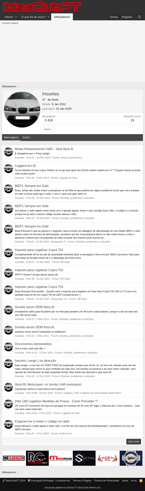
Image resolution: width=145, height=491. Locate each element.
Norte (55, 99)
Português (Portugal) (41, 480)
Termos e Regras (82, 480)
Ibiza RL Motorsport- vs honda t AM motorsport (48, 384)
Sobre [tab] (26, 137)
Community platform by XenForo (72, 487)
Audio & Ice (65, 433)
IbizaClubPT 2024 (14, 480)
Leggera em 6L (25, 165)
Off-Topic (65, 262)
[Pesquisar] (139, 16)
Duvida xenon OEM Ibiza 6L (35, 307)
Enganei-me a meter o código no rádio (42, 421)
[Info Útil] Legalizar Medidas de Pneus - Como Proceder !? (56, 401)
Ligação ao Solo (68, 177)
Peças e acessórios (71, 157)
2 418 (49, 120)
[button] (16, 16)
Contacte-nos (63, 480)
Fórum (9, 16)
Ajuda (125, 480)
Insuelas (19, 157)
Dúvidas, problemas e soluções (77, 198)
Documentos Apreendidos (33, 344)
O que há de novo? (33, 16)
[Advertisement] (72, 54)
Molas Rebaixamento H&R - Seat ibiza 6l (44, 149)
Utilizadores (62, 16)
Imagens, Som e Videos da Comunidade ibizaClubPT (92, 393)
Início (134, 480)
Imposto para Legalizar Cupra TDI (39, 250)
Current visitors (10, 23)
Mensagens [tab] (11, 137)
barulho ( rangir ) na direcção (35, 361)
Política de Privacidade (106, 480)
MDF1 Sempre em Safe (32, 186)
